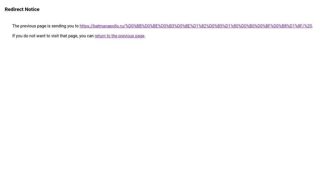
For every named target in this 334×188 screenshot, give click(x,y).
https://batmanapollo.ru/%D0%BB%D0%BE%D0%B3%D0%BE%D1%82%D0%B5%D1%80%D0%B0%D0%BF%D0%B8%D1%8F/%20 (196, 26)
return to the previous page (119, 35)
